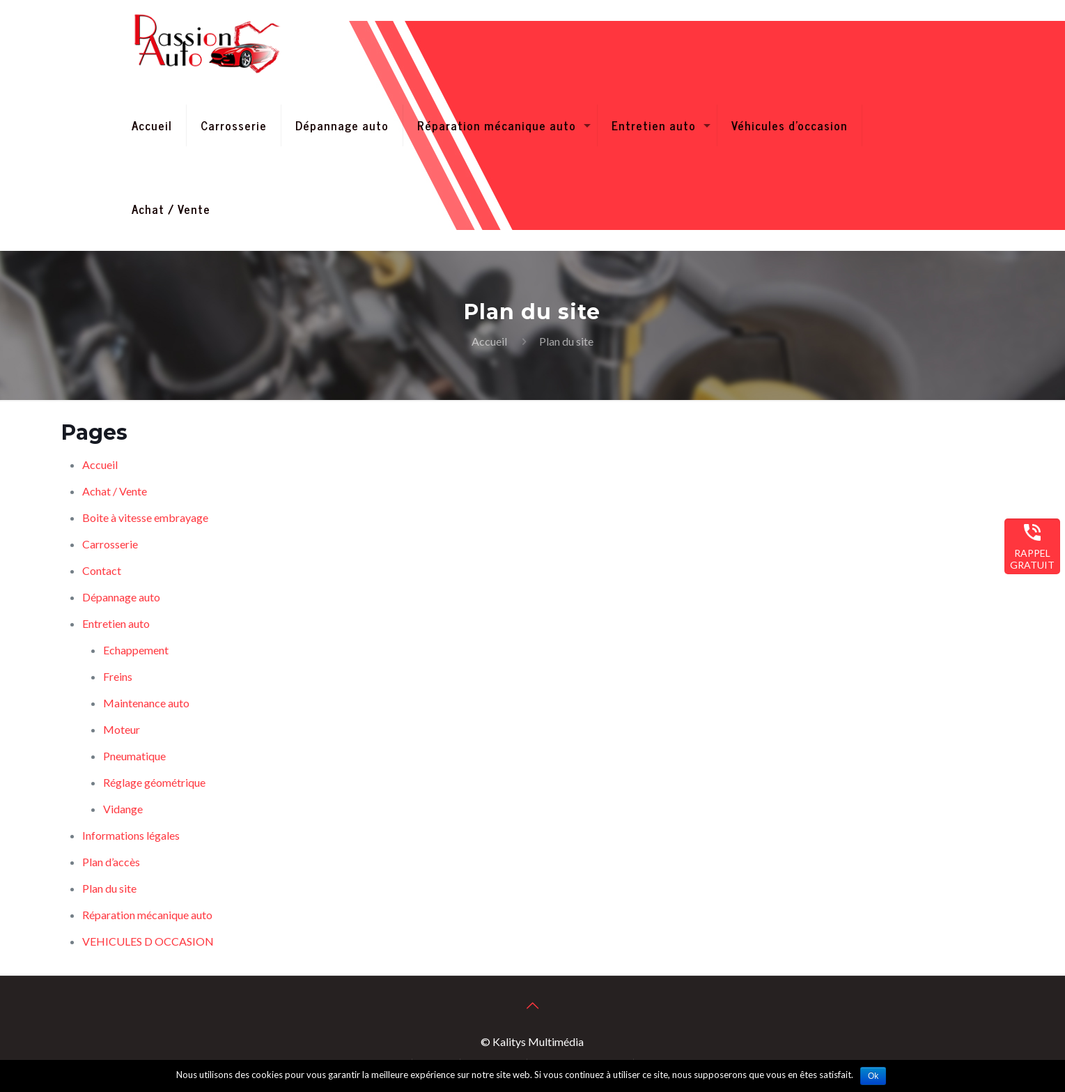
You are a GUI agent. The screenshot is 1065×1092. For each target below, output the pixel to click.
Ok (873, 1076)
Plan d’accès (111, 861)
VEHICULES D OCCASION (148, 941)
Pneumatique (134, 755)
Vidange (123, 808)
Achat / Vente (114, 491)
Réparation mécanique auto (147, 914)
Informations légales (131, 835)
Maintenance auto (146, 702)
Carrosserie (110, 544)
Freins (117, 676)
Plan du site (109, 888)
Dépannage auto (121, 596)
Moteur (121, 729)
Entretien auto (116, 623)
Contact (101, 570)
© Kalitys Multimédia (532, 1041)
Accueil (489, 341)
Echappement (136, 649)
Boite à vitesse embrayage (145, 517)
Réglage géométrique (154, 782)
